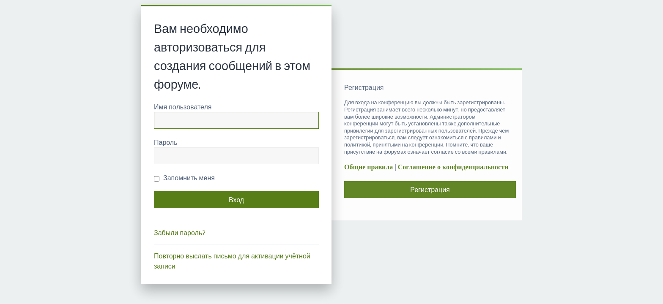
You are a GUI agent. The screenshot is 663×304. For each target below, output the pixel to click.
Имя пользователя (182, 107)
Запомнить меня (184, 178)
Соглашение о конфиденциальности (453, 167)
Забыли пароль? (179, 233)
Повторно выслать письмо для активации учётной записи (232, 261)
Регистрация (430, 190)
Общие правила (368, 167)
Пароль (166, 142)
